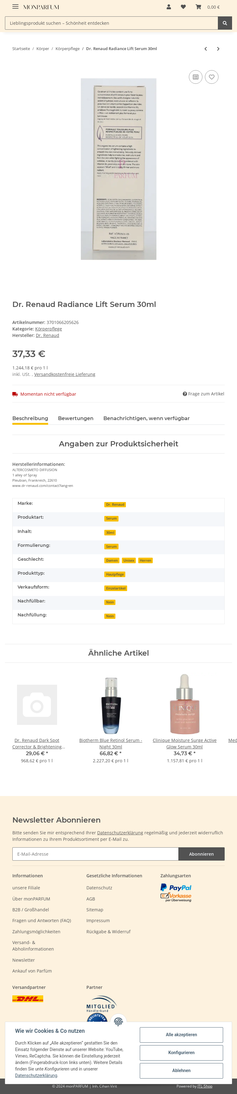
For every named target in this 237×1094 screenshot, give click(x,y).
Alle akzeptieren (181, 1034)
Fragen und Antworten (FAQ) (41, 920)
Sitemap (94, 910)
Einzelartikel (116, 588)
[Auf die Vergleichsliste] (195, 77)
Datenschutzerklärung (120, 833)
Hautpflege (115, 574)
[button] (169, 7)
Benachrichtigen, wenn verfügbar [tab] (146, 418)
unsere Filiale (26, 888)
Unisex (128, 560)
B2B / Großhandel (30, 910)
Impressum (98, 920)
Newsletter (23, 960)
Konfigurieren (181, 1052)
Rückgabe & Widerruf (108, 931)
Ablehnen (181, 1070)
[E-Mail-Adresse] (95, 854)
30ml (110, 532)
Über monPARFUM (31, 899)
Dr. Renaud (115, 504)
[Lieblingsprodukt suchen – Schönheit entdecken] (111, 23)
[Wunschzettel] (183, 7)
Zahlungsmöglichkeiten (36, 931)
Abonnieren (201, 854)
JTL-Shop (205, 1086)
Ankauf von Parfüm (32, 971)
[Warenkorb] (208, 7)
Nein (110, 602)
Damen (112, 560)
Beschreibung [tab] (30, 418)
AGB (90, 899)
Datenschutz (99, 888)
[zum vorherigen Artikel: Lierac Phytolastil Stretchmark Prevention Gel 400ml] (205, 48)
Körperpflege (48, 329)
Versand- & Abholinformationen (33, 945)
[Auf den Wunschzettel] (211, 77)
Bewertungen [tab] (76, 418)
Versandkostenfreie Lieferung (64, 374)
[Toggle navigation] (15, 4)
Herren (145, 560)
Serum (111, 518)
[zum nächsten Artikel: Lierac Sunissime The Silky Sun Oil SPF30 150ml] (218, 48)
